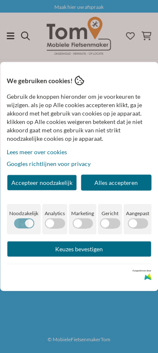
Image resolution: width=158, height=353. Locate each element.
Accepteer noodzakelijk (41, 182)
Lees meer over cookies (37, 151)
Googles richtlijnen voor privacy (49, 163)
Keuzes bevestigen (79, 249)
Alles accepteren (116, 182)
